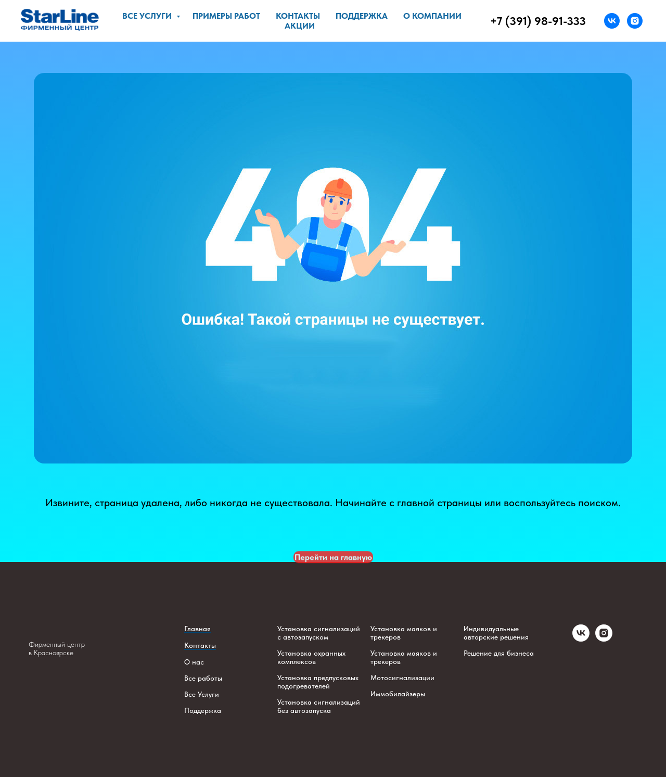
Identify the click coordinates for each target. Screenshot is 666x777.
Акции (300, 26)
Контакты (298, 16)
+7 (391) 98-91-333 (538, 21)
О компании (432, 16)
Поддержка (362, 16)
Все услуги (148, 16)
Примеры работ (226, 16)
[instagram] (635, 21)
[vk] (612, 21)
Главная (197, 628)
